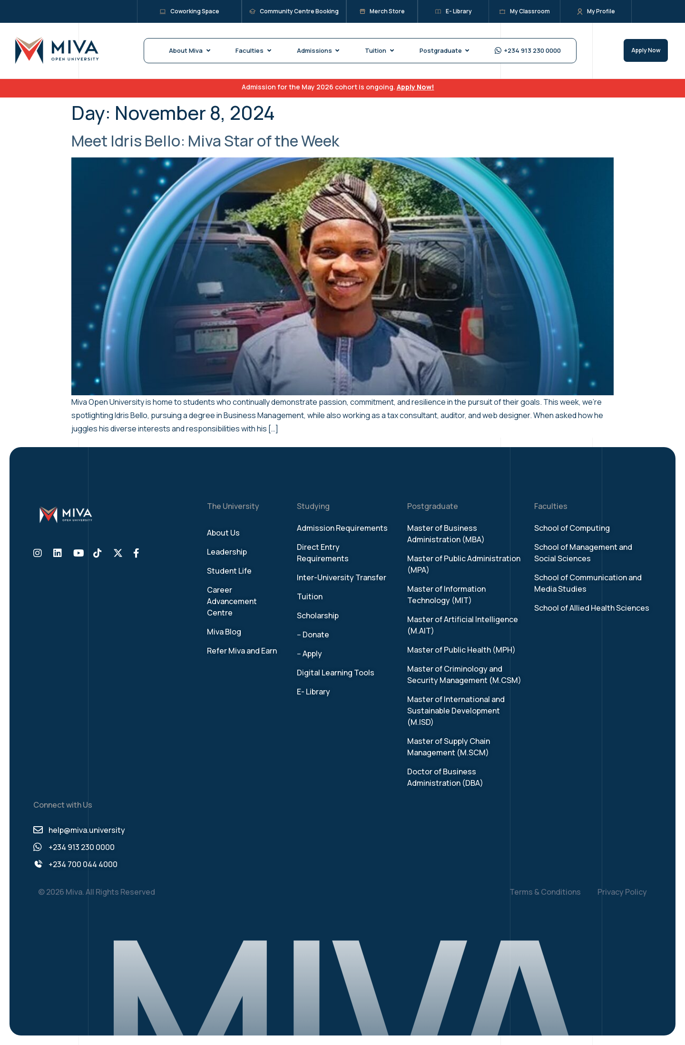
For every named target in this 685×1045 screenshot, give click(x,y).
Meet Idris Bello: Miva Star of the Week (205, 140)
